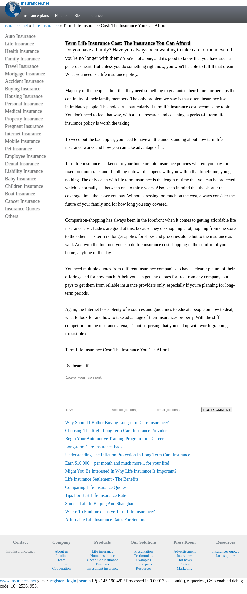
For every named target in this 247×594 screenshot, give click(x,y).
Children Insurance (24, 186)
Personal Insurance (24, 103)
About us (61, 557)
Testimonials (143, 561)
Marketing (184, 574)
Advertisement (185, 557)
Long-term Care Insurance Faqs (93, 452)
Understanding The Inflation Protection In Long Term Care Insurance (127, 460)
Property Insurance (24, 118)
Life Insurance (45, 25)
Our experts (143, 569)
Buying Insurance (22, 88)
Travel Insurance (21, 66)
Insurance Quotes (22, 208)
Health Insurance (22, 51)
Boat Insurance (20, 193)
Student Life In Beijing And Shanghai (99, 508)
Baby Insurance (20, 178)
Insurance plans (35, 15)
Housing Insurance (24, 96)
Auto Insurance (20, 36)
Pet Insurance (18, 148)
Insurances (95, 15)
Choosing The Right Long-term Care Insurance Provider (116, 435)
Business (102, 569)
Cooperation (61, 574)
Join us (61, 569)
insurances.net (15, 25)
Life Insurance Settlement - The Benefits (101, 484)
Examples (143, 565)
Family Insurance (22, 58)
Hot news (184, 565)
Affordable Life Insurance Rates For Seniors (105, 524)
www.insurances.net (18, 586)
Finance (61, 15)
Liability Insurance (24, 171)
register (57, 586)
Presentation (143, 557)
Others (11, 216)
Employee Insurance (25, 156)
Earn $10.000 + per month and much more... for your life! (117, 468)
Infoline (61, 561)
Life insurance (102, 557)
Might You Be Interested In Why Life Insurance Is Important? (121, 476)
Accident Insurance (24, 81)
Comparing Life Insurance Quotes (95, 492)
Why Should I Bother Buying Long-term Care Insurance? (117, 427)
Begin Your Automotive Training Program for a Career (114, 443)
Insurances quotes (225, 557)
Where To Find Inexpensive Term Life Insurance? (110, 516)
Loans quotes (225, 561)
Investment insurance (102, 574)
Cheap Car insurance (102, 565)
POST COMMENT (217, 415)
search (85, 586)
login (71, 586)
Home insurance (102, 561)
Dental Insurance (22, 163)
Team (61, 565)
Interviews (184, 561)
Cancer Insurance (22, 201)
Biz (77, 15)
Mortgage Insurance (25, 73)
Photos (184, 569)
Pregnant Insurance (24, 126)
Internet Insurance (23, 133)
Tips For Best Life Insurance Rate (95, 500)
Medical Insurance (23, 111)
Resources (143, 574)
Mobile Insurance (22, 141)
